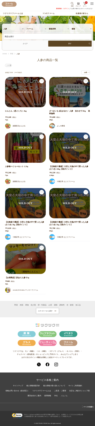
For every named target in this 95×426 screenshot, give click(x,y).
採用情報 (47, 396)
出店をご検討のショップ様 (80, 391)
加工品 (78, 305)
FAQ (56, 396)
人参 (7, 65)
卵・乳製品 (42, 305)
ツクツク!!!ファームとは (13, 13)
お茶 (50, 305)
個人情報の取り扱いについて (54, 386)
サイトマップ (17, 386)
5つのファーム (49, 13)
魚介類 (33, 305)
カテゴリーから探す (47, 311)
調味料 (62, 305)
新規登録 (59, 8)
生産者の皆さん (82, 13)
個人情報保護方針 (33, 386)
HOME (4, 54)
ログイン (66, 8)
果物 (27, 305)
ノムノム (64, 396)
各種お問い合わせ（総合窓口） (17, 391)
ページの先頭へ (88, 406)
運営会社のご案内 (34, 396)
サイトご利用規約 (76, 386)
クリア (25, 43)
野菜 (12, 54)
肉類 (21, 305)
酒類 (55, 305)
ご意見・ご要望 (60, 391)
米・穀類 (70, 305)
